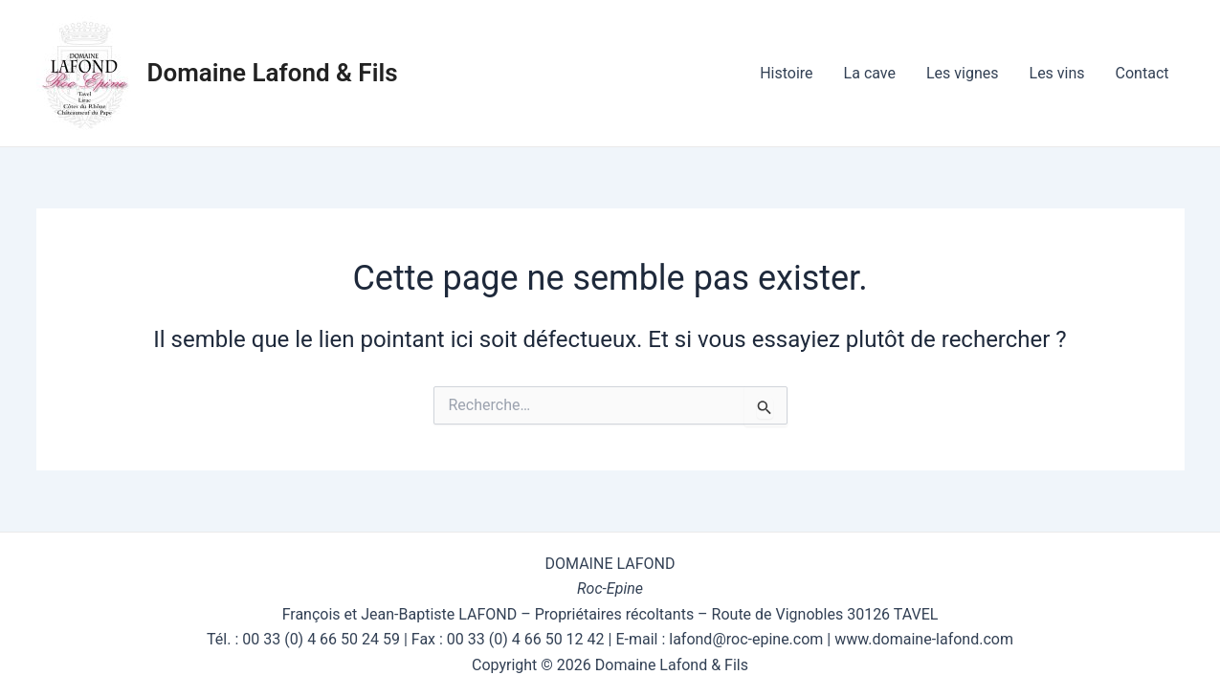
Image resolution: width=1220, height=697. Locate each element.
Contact (1142, 73)
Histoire (786, 73)
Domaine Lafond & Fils (272, 72)
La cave (870, 73)
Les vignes (962, 73)
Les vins (1057, 73)
